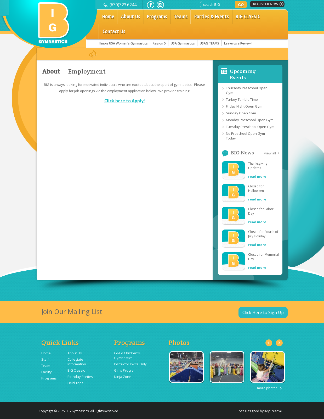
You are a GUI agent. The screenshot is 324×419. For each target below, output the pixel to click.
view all (270, 153)
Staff (45, 359)
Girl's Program (125, 370)
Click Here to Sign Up (263, 312)
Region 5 (159, 43)
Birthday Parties (80, 376)
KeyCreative (273, 411)
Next (279, 342)
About (51, 71)
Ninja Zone (122, 376)
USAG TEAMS (209, 43)
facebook (150, 4)
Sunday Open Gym (241, 113)
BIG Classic (76, 370)
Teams (180, 16)
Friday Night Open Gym (244, 106)
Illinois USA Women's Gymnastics (123, 43)
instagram (160, 4)
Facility (46, 372)
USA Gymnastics (183, 43)
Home (108, 16)
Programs (157, 16)
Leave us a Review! (238, 43)
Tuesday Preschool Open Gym (250, 126)
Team (45, 365)
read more (257, 176)
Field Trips (75, 383)
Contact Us (114, 31)
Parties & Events (211, 16)
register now (265, 4)
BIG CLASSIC (248, 16)
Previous (268, 342)
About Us (130, 16)
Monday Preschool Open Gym (250, 120)
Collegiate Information (76, 361)
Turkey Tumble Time (242, 99)
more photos (267, 388)
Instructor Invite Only (130, 364)
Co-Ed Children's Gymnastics (127, 355)
